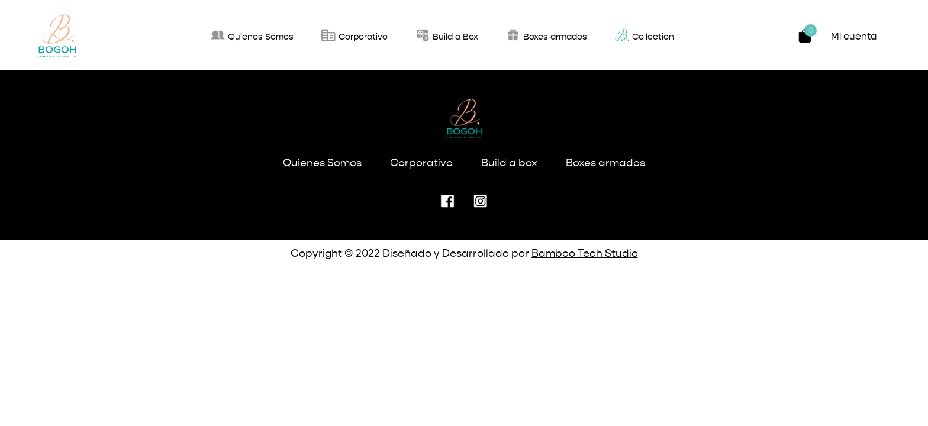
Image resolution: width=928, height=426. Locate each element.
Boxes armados (605, 163)
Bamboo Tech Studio (584, 253)
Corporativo (421, 163)
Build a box (509, 163)
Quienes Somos (322, 163)
